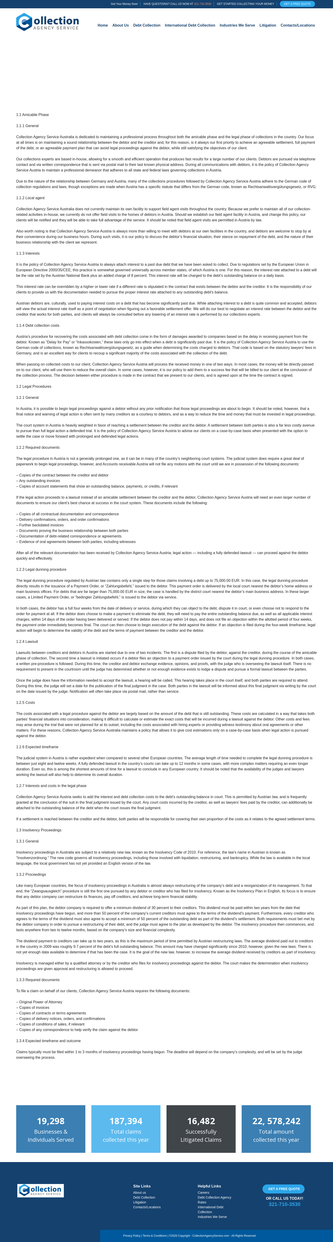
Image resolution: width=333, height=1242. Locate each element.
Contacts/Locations (298, 25)
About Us (120, 25)
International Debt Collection (190, 25)
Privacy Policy (132, 1235)
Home (103, 25)
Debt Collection (146, 25)
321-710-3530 (202, 4)
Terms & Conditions (155, 1235)
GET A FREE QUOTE (297, 4)
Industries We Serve (237, 25)
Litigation (267, 25)
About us (139, 1192)
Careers (203, 1192)
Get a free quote (284, 1189)
